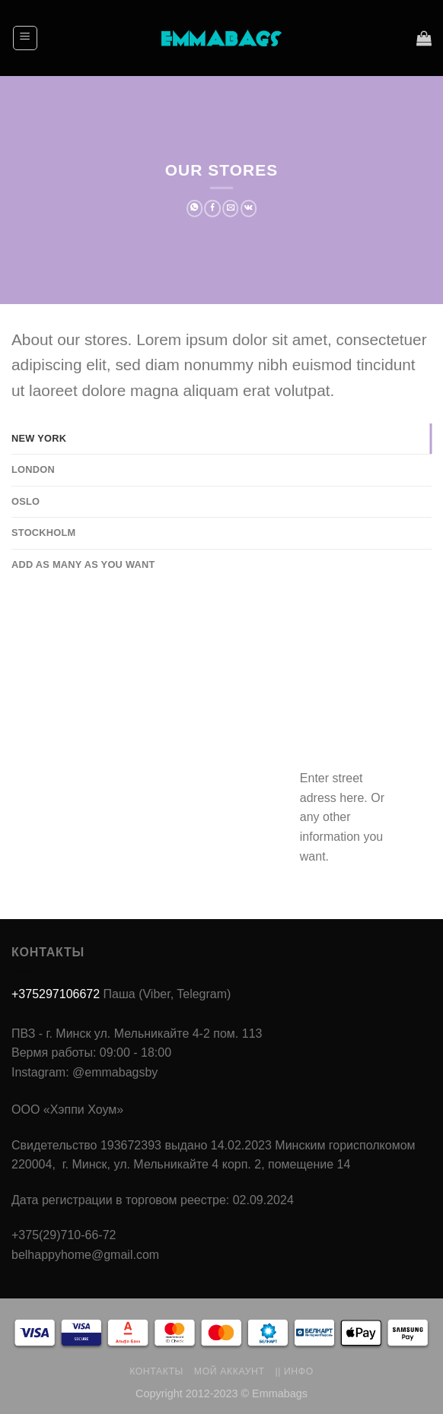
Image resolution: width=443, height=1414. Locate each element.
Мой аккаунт (229, 1371)
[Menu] (25, 38)
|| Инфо (294, 1371)
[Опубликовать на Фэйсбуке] (212, 208)
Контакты (156, 1371)
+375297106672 (55, 994)
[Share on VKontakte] (249, 208)
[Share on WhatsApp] (194, 208)
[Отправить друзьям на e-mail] (230, 208)
